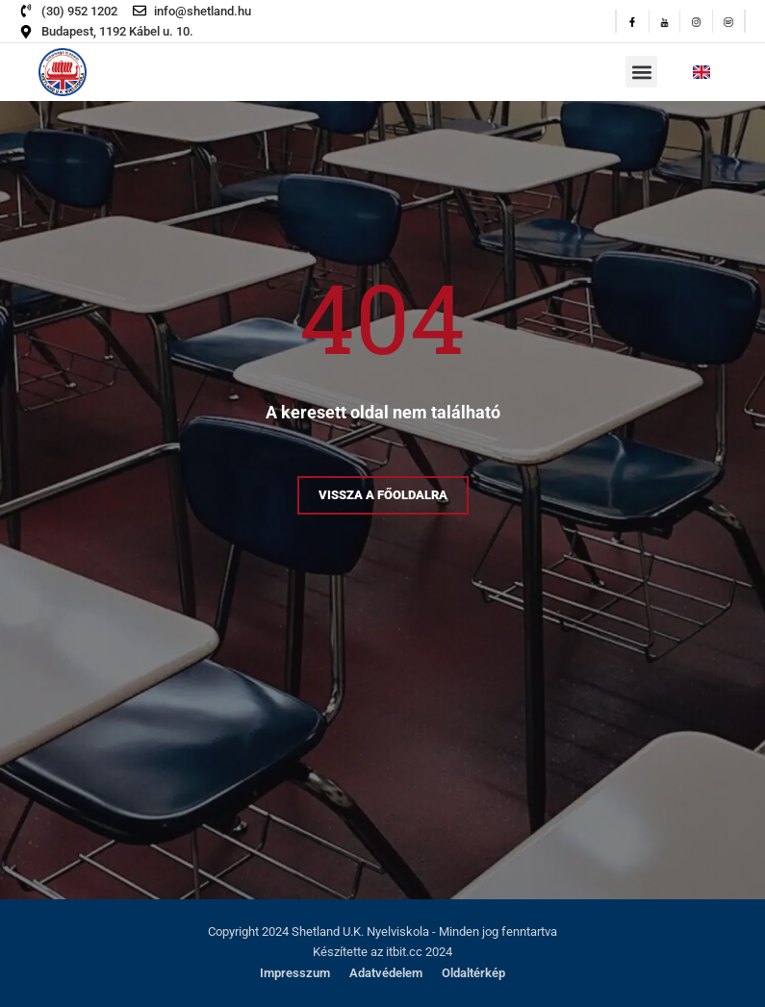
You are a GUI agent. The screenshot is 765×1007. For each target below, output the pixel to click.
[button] (641, 72)
